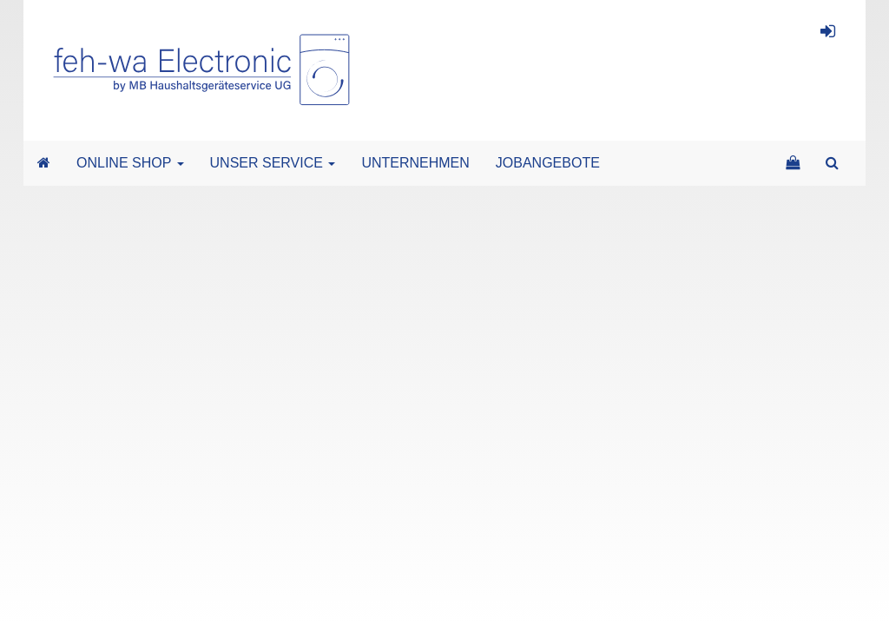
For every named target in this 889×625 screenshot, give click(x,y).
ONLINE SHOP (130, 162)
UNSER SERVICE (273, 162)
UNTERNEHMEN (415, 162)
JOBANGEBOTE (548, 162)
